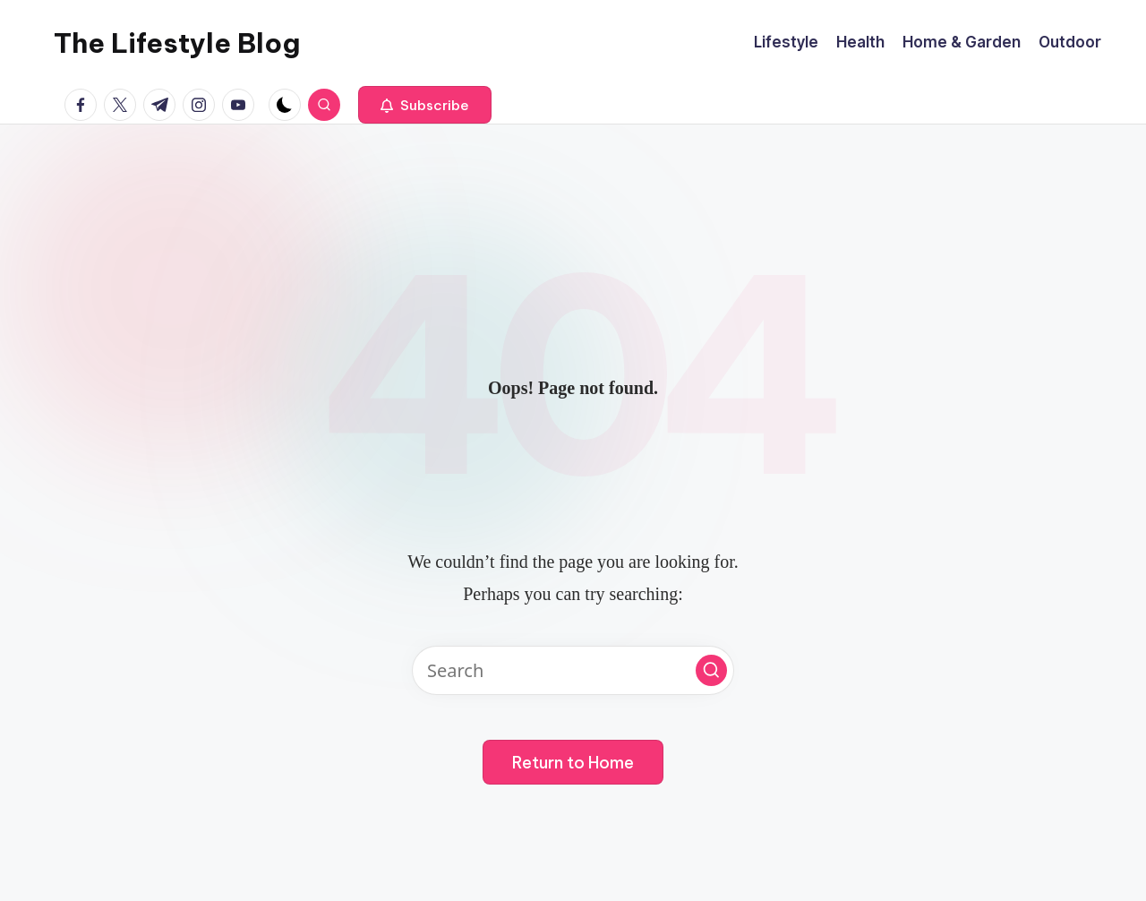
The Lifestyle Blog (177, 43)
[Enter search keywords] (573, 670)
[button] (425, 105)
